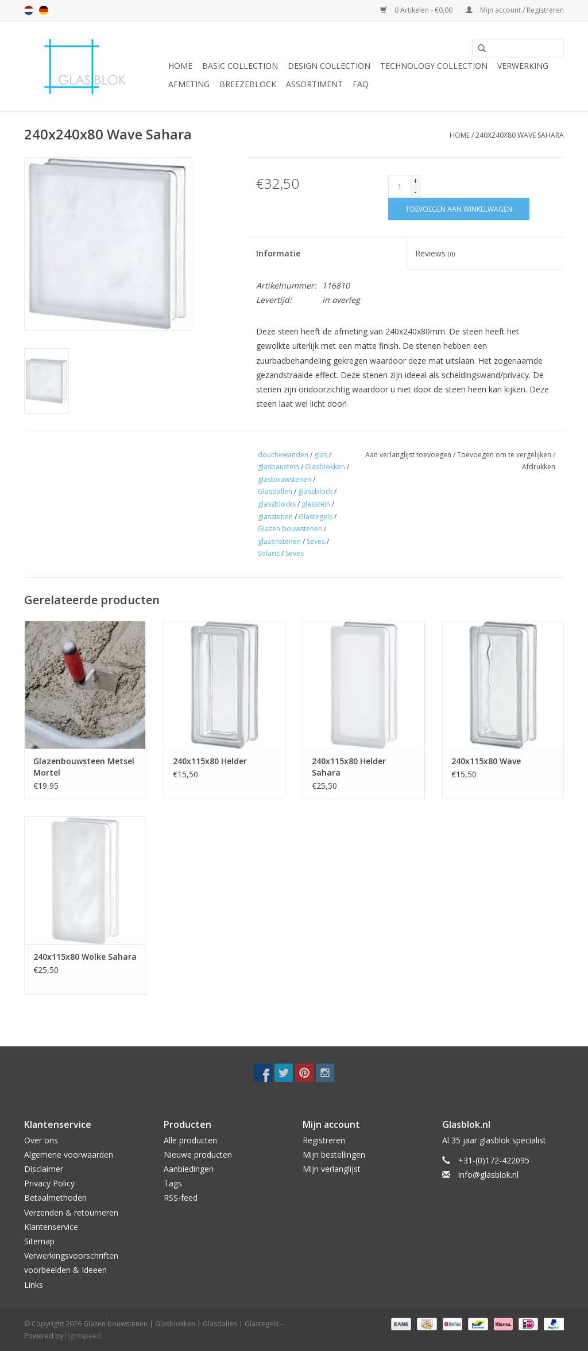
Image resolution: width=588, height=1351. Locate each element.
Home (180, 65)
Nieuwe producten (198, 1154)
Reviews (435, 253)
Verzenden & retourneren (71, 1212)
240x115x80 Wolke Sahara (85, 956)
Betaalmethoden (55, 1197)
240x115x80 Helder (210, 761)
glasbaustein (278, 467)
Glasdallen (275, 491)
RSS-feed (181, 1197)
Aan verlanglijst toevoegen (408, 455)
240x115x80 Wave (486, 761)
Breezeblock (247, 84)
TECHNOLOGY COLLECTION (434, 65)
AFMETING (189, 84)
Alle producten (190, 1140)
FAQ (361, 84)
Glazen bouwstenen (290, 529)
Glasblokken (325, 467)
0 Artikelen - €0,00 (417, 10)
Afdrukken (538, 467)
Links (33, 1284)
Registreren (324, 1140)
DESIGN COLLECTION (329, 65)
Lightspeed (83, 1336)
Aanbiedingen (189, 1168)
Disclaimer (43, 1168)
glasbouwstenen (284, 479)
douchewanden (283, 455)
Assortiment (314, 84)
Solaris (269, 553)
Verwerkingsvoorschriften (71, 1255)
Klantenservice (51, 1226)
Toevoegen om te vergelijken (505, 455)
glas (320, 455)
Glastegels (315, 516)
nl (28, 10)
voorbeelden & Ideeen (65, 1269)
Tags (173, 1183)
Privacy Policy (49, 1183)
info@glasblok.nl (488, 1174)
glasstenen (275, 516)
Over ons (41, 1140)
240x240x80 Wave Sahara (519, 135)
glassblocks (277, 504)
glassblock (315, 491)
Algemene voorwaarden (68, 1154)
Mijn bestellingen (334, 1154)
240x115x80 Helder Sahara (349, 767)
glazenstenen (279, 541)
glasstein (315, 504)
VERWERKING (522, 65)
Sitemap (39, 1241)
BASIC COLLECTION (240, 65)
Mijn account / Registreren (515, 10)
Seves (316, 541)
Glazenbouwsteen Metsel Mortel (83, 767)
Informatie (278, 253)
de (43, 10)
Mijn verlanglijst (332, 1168)
